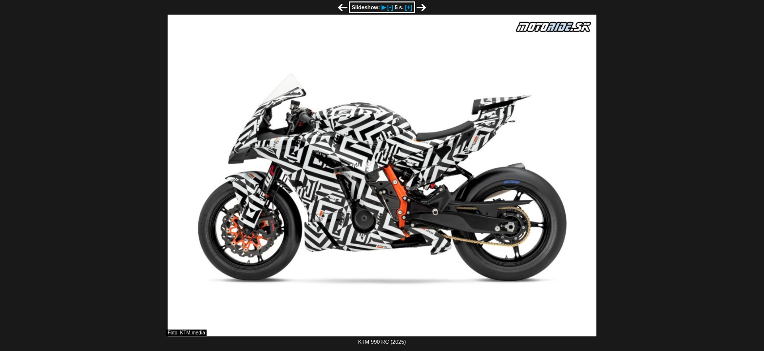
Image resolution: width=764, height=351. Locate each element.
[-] (390, 7)
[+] (408, 7)
